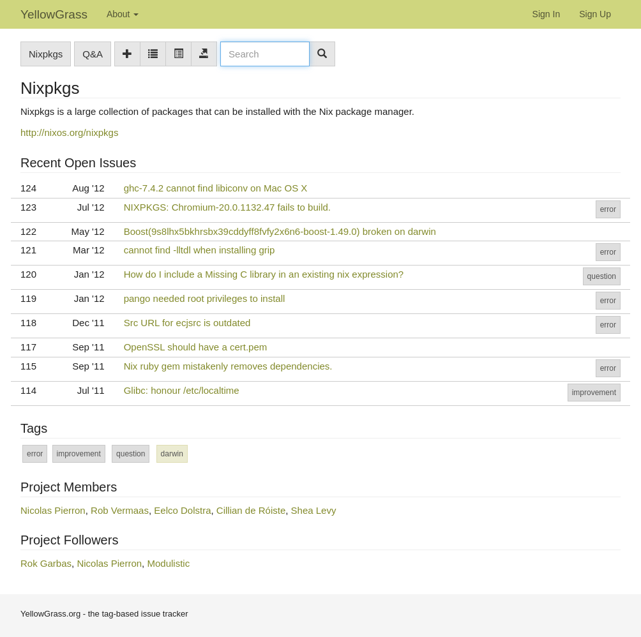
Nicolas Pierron (53, 510)
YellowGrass (53, 14)
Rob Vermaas (120, 510)
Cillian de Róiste (250, 510)
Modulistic (168, 563)
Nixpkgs (46, 54)
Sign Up (595, 14)
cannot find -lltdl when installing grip (199, 249)
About (123, 14)
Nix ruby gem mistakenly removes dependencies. (228, 366)
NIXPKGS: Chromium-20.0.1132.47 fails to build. (227, 207)
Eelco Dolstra (182, 510)
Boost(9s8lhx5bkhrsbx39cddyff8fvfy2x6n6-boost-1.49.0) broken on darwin (280, 231)
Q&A (92, 54)
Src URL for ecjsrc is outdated (187, 322)
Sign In (546, 14)
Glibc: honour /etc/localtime (181, 390)
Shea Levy (313, 510)
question (601, 276)
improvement (594, 392)
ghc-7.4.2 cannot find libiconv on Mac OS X (216, 188)
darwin (172, 453)
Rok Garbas (46, 563)
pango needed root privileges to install (204, 298)
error (608, 209)
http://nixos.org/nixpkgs (69, 132)
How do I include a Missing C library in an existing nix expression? (264, 274)
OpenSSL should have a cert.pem (196, 346)
